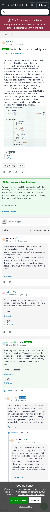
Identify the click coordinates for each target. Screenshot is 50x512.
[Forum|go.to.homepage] (15, 5)
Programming (9, 165)
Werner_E (10, 238)
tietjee (9, 292)
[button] (3, 5)
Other (21, 165)
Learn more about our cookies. (31, 494)
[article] (25, 260)
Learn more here (34, 27)
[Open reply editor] (25, 222)
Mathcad (8, 34)
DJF (7, 41)
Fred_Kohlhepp (12, 342)
